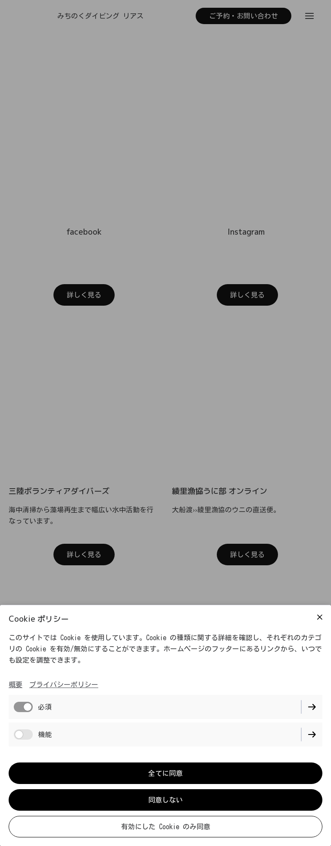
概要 (15, 684)
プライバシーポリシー (63, 684)
